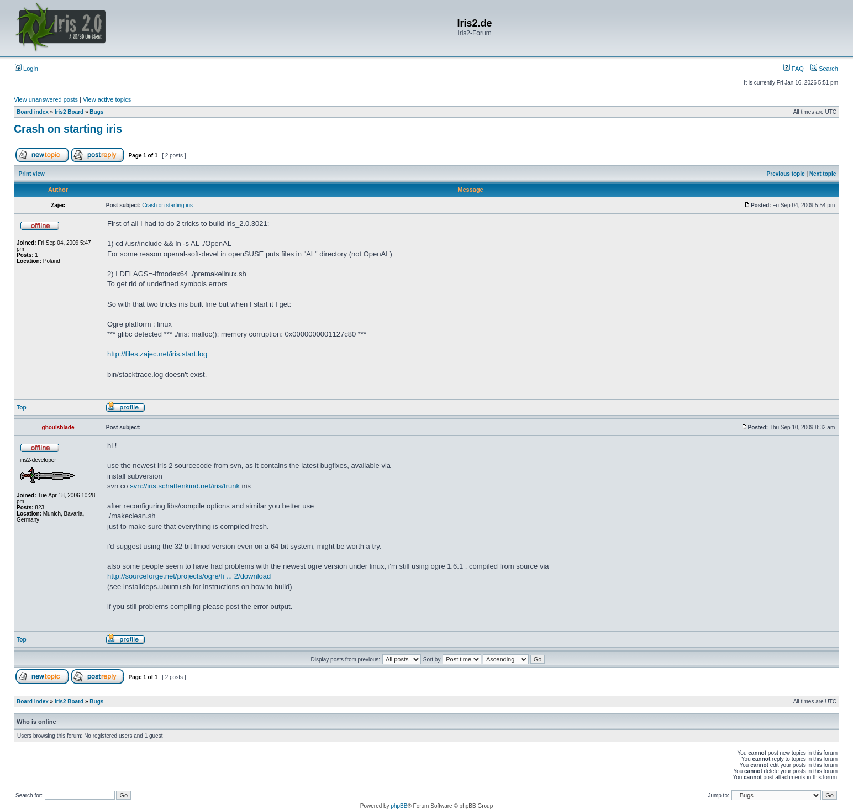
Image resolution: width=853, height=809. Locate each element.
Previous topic (786, 174)
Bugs (96, 112)
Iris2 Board (69, 112)
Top (22, 407)
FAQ (793, 68)
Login (26, 68)
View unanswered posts (46, 99)
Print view (32, 174)
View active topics (107, 99)
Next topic (822, 174)
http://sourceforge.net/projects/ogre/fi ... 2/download (189, 576)
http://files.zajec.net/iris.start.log (157, 354)
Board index (33, 112)
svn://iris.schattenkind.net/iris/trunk (185, 486)
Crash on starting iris (68, 129)
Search (824, 68)
